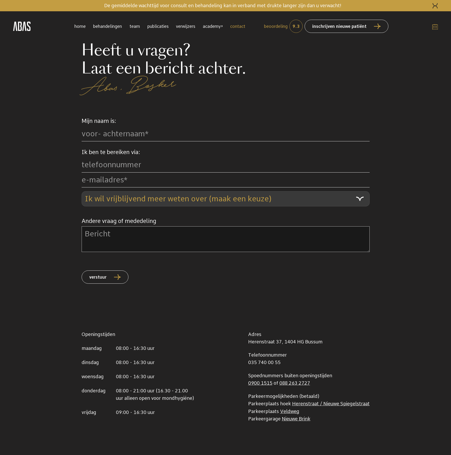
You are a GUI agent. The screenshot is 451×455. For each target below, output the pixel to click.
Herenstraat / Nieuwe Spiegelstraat (331, 404)
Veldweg (289, 411)
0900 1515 (260, 383)
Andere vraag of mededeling (119, 221)
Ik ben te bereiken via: (111, 152)
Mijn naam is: (99, 121)
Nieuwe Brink (296, 419)
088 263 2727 (294, 383)
